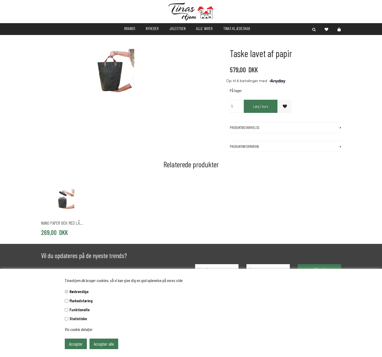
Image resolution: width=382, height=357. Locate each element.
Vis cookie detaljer (79, 329)
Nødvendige (79, 291)
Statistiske (78, 318)
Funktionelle (80, 309)
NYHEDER (152, 28)
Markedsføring (81, 300)
